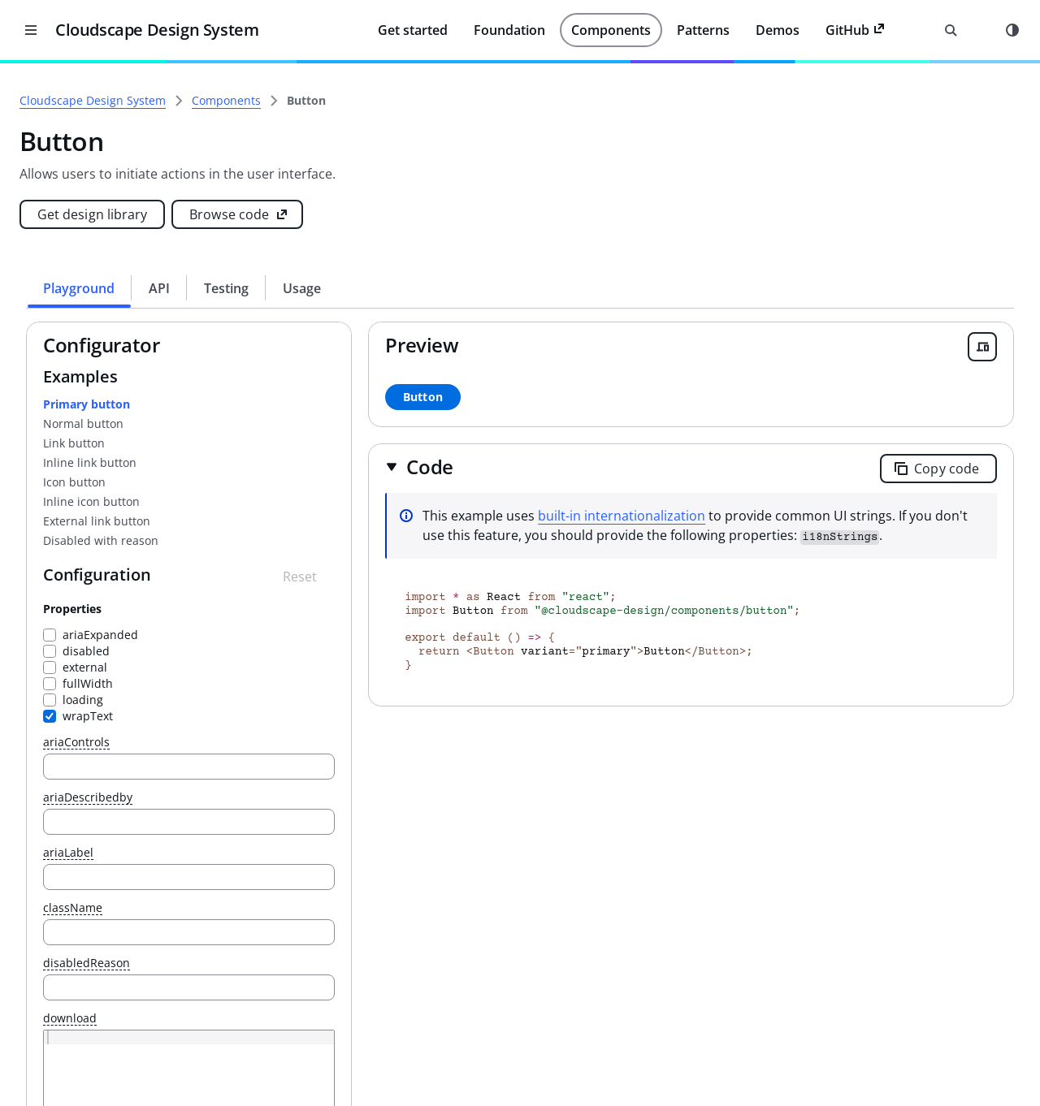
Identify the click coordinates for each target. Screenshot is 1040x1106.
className (301, 908)
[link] (534, 101)
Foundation (509, 30)
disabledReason (314, 963)
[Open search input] (950, 30)
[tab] (307, 288)
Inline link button (318, 462)
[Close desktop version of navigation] (31, 30)
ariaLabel (296, 853)
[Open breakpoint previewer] (982, 346)
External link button (325, 521)
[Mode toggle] (1012, 30)
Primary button (314, 404)
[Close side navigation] (203, 88)
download (298, 1019)
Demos (778, 30)
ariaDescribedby (316, 798)
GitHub (856, 30)
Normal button (311, 423)
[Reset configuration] (453, 576)
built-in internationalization (775, 516)
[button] (573, 466)
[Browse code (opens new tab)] (465, 214)
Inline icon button (319, 501)
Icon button (302, 482)
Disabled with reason (329, 540)
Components (611, 30)
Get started (413, 30)
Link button (302, 443)
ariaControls (304, 743)
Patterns (703, 30)
